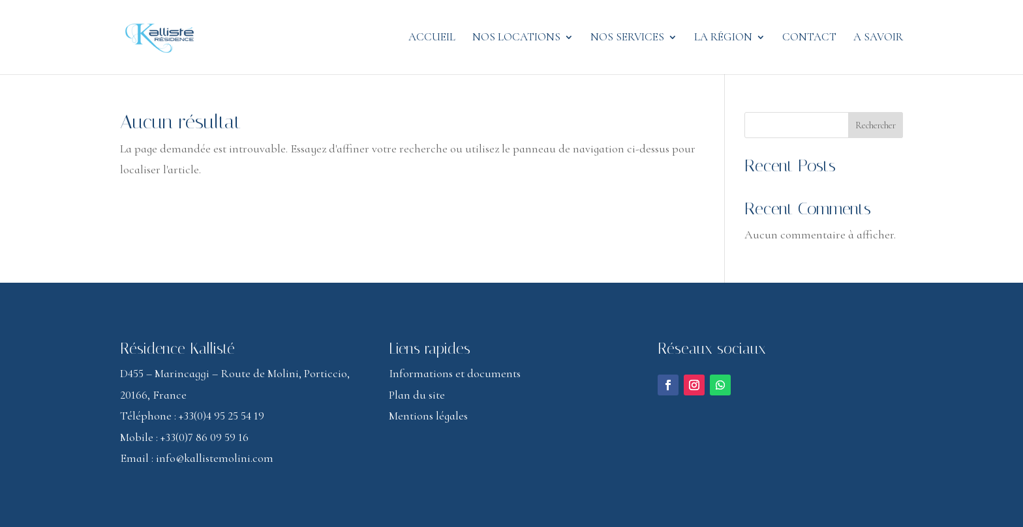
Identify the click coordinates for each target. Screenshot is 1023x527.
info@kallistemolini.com (214, 458)
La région (723, 38)
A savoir (878, 38)
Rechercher (875, 125)
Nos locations (516, 38)
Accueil (431, 38)
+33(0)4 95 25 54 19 (221, 415)
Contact (809, 38)
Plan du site (417, 395)
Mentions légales (428, 415)
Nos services (627, 38)
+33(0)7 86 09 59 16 (204, 437)
